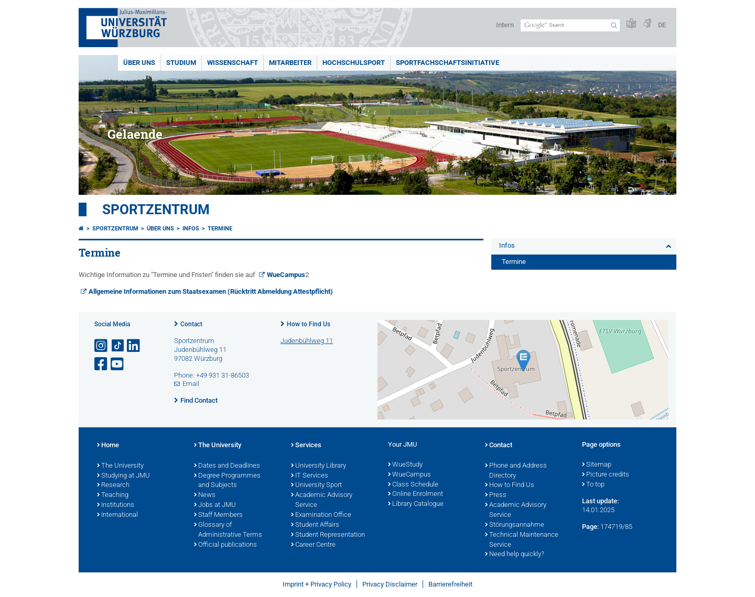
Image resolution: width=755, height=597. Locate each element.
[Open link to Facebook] (101, 364)
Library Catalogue (416, 504)
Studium (181, 63)
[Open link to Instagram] (101, 346)
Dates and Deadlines (227, 466)
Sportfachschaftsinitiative (447, 63)
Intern (505, 25)
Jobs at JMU (215, 505)
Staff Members (218, 515)
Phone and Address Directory (516, 471)
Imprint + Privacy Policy (317, 584)
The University (120, 466)
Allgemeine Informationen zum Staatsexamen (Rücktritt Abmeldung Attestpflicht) (211, 291)
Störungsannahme (514, 525)
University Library (318, 466)
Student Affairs (315, 525)
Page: (590, 526)
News (204, 495)
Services (306, 445)
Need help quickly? (514, 554)
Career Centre (313, 545)
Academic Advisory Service (321, 500)
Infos (190, 228)
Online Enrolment (415, 494)
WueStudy (405, 465)
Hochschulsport (353, 63)
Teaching (112, 495)
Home (108, 445)
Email (190, 384)
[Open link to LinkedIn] (134, 346)
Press (495, 495)
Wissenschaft (232, 63)
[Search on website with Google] (570, 25)
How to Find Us (308, 324)
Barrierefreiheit (450, 584)
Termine (220, 228)
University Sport (316, 485)
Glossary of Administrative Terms (228, 530)
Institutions (115, 505)
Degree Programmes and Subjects (227, 481)
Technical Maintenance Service (521, 540)
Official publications (225, 545)
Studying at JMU (123, 476)
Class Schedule (413, 485)
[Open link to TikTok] (118, 346)
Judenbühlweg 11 (307, 341)
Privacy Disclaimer (389, 584)
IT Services (309, 476)
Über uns (139, 63)
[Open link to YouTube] (118, 364)
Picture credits (605, 475)
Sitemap (596, 465)
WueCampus (286, 275)
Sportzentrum (156, 209)
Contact (191, 324)
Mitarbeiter (290, 63)
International (117, 515)
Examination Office (321, 515)
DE (662, 25)
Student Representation (328, 535)
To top (593, 485)
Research (113, 485)
